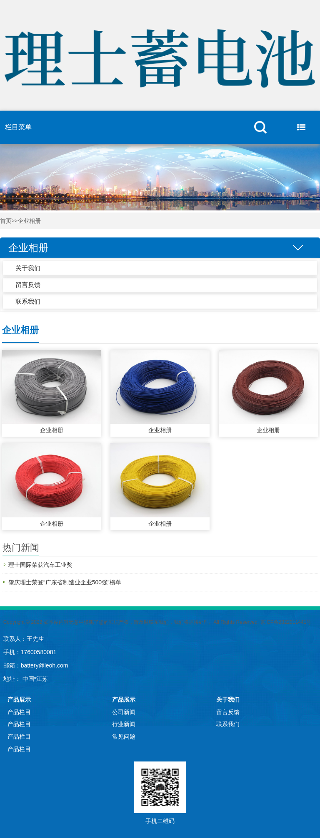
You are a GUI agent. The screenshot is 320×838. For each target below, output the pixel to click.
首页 (6, 221)
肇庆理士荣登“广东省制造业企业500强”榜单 (64, 582)
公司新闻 (123, 712)
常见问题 (123, 736)
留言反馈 (27, 284)
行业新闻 (123, 724)
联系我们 (27, 301)
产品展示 (19, 699)
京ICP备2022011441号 (286, 622)
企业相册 (29, 221)
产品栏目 (19, 712)
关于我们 (27, 268)
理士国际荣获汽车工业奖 (40, 564)
